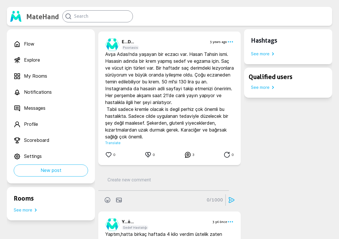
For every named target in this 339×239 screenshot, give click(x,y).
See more (26, 210)
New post (51, 170)
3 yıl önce (219, 222)
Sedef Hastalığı (135, 228)
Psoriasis (130, 48)
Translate (113, 143)
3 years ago (218, 42)
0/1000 (215, 200)
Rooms (24, 198)
